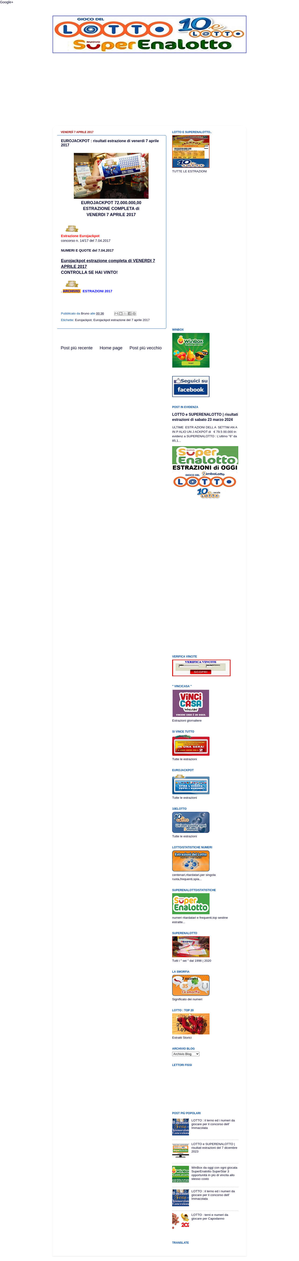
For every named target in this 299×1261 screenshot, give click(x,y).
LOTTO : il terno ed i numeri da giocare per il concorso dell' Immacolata (213, 1124)
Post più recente (77, 347)
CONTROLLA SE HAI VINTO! (89, 272)
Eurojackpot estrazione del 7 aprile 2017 (121, 320)
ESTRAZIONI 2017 (97, 291)
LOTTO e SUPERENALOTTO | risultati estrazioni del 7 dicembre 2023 (214, 1147)
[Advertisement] (149, 93)
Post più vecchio (145, 347)
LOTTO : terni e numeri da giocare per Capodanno (209, 1216)
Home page (111, 347)
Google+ (6, 2)
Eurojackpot (83, 320)
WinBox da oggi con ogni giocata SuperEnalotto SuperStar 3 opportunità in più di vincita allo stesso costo (214, 1173)
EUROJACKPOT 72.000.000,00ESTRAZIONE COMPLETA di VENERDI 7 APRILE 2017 (111, 208)
